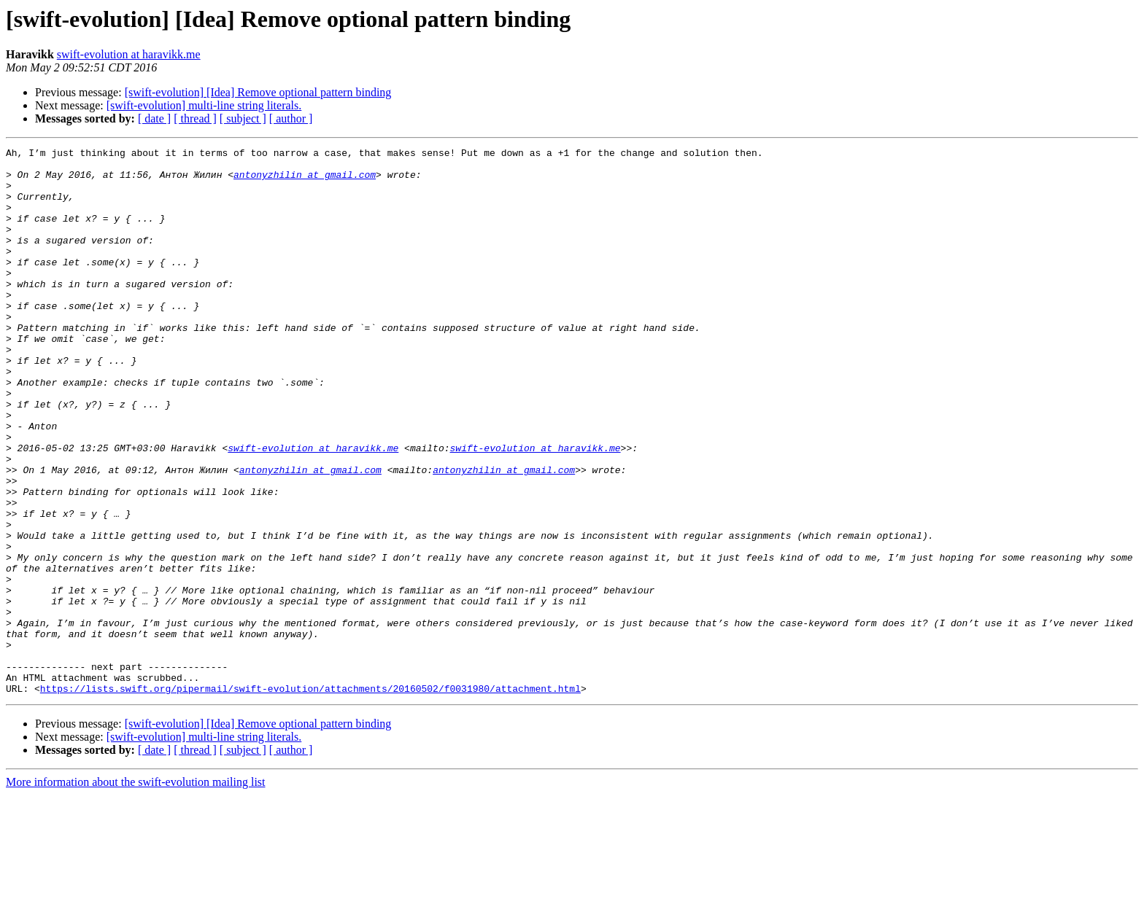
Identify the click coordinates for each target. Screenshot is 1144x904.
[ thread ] (195, 118)
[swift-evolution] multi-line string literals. (204, 105)
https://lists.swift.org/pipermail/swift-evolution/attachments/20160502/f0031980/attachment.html (310, 797)
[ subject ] (243, 118)
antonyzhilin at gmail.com (304, 180)
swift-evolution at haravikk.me (129, 54)
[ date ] (154, 118)
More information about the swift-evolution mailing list (136, 891)
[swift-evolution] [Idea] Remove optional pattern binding (258, 92)
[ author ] (291, 118)
